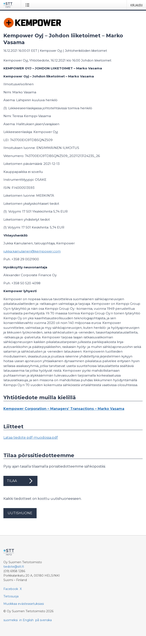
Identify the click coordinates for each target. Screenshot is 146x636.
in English (26, 620)
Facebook (10, 589)
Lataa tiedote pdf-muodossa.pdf (30, 438)
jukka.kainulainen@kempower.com (32, 251)
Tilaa (20, 481)
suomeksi (10, 620)
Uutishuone (20, 513)
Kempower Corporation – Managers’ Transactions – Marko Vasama (63, 409)
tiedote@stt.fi (13, 567)
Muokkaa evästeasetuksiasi (23, 604)
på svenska (43, 620)
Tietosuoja (11, 596)
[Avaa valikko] (28, 5)
